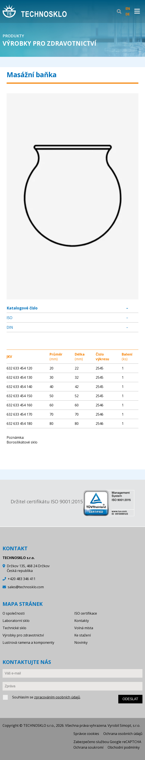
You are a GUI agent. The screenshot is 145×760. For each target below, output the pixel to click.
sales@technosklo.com (26, 587)
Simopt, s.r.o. (130, 725)
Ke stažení (82, 635)
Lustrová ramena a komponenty (28, 642)
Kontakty (81, 620)
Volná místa (83, 628)
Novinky (81, 642)
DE (128, 14)
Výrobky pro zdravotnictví (23, 635)
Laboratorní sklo (16, 620)
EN (128, 8)
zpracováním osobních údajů (57, 697)
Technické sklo (14, 628)
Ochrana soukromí (88, 747)
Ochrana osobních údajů (122, 733)
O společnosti (14, 613)
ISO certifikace (85, 613)
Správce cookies (86, 733)
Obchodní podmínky (124, 747)
